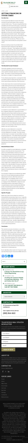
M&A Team (4, 383)
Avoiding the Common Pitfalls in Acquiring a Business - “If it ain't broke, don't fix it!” (13, 279)
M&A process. (6, 330)
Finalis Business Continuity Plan (12, 432)
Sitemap (3, 392)
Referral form (4, 397)
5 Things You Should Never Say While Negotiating (14, 272)
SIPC (18, 414)
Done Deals (4, 385)
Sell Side (3, 388)
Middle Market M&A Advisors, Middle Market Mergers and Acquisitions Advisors (14, 406)
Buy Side (3, 390)
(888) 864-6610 (14, 6)
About (2, 381)
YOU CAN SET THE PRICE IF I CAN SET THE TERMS (13, 286)
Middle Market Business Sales (11, 403)
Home (3, 379)
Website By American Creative (14, 440)
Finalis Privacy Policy (19, 430)
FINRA (15, 414)
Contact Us (4, 394)
